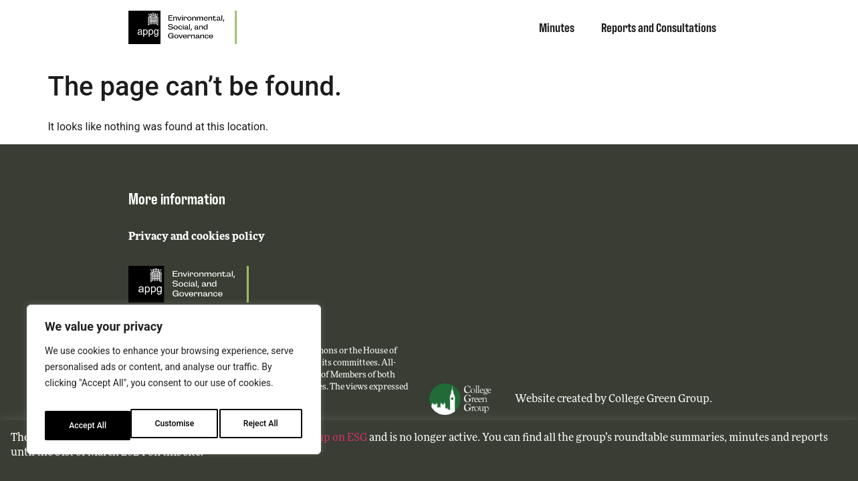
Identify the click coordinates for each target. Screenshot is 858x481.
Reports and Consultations (658, 27)
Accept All (261, 425)
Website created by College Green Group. (613, 399)
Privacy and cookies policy (196, 237)
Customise (87, 425)
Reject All (175, 425)
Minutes (556, 27)
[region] (174, 384)
